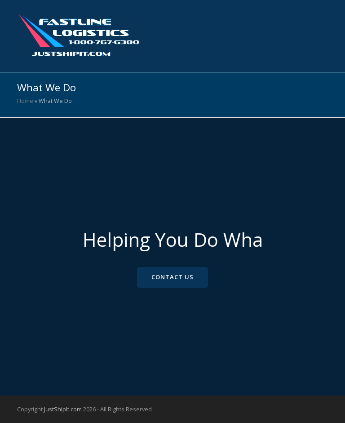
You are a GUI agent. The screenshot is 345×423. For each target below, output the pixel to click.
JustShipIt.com (63, 409)
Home (25, 101)
